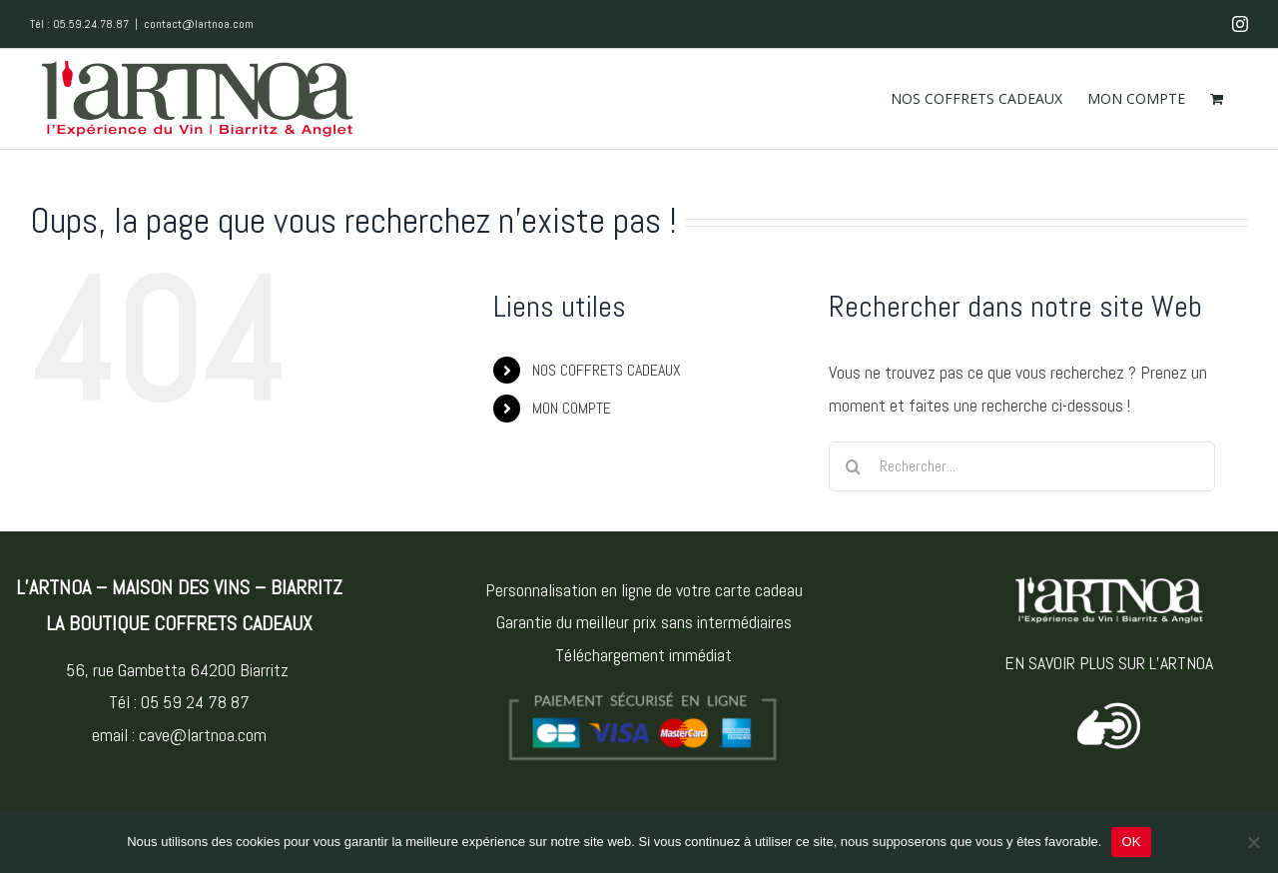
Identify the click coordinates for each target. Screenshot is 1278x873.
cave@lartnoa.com (203, 734)
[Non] (1253, 842)
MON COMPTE (571, 408)
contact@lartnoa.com (199, 24)
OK (1130, 841)
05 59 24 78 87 (195, 701)
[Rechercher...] (1022, 466)
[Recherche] (854, 466)
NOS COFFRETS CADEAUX (606, 370)
